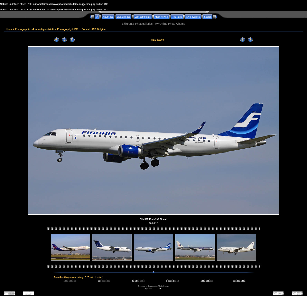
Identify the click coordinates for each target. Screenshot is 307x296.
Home (9, 29)
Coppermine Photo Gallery (158, 286)
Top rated (177, 16)
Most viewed (161, 16)
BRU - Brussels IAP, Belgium (90, 29)
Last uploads (123, 16)
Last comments (143, 16)
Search (207, 16)
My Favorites (193, 16)
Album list (108, 16)
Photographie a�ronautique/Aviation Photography (43, 29)
